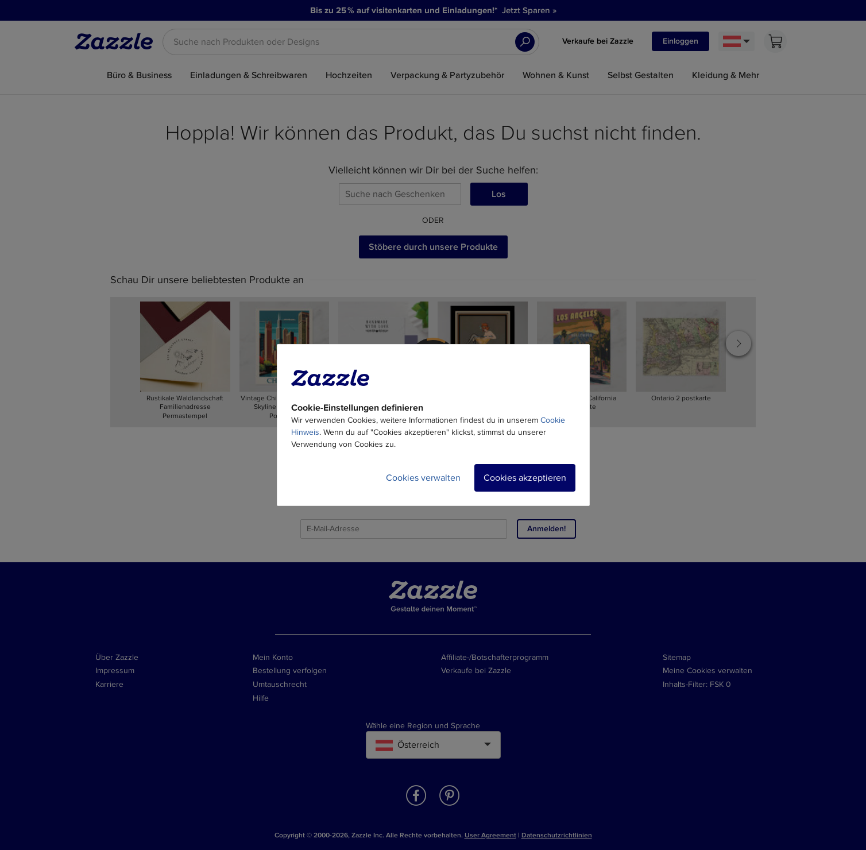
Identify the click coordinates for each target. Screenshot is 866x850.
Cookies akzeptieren (525, 478)
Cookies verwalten (423, 478)
